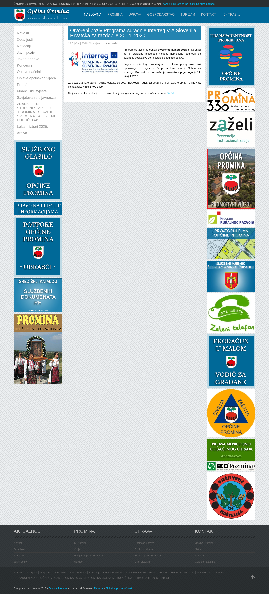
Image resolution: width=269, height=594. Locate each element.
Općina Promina (204, 542)
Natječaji (19, 555)
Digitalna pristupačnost (202, 3)
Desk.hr (98, 588)
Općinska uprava (144, 542)
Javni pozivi (111, 43)
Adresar (199, 555)
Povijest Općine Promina (88, 555)
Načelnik (200, 549)
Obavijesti (19, 549)
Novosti (18, 542)
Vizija (77, 549)
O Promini (80, 542)
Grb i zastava (142, 561)
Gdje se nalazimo (205, 561)
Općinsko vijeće (144, 549)
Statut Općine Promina (148, 555)
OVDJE (171, 93)
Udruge (78, 561)
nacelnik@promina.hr (175, 3)
